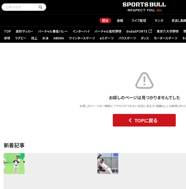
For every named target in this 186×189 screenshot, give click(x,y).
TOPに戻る (142, 120)
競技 (105, 20)
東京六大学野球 (168, 31)
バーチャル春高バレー (53, 31)
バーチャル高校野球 (107, 31)
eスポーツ (107, 38)
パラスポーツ (127, 38)
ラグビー (20, 38)
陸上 (34, 38)
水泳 (45, 38)
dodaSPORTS (139, 31)
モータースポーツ (165, 38)
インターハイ (81, 31)
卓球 (7, 38)
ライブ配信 (138, 20)
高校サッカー (24, 31)
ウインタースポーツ (82, 38)
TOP (7, 31)
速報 (120, 20)
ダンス (145, 38)
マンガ (159, 20)
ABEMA (58, 38)
